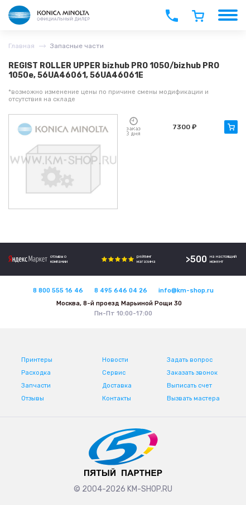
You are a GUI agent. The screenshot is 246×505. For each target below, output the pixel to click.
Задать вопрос (190, 360)
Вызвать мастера (193, 398)
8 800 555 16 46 (58, 290)
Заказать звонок (192, 372)
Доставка (117, 385)
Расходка (36, 372)
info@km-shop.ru (186, 290)
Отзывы (32, 398)
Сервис (114, 372)
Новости (115, 360)
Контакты (116, 398)
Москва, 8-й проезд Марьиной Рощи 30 (119, 303)
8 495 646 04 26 (120, 290)
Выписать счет (189, 385)
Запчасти (36, 385)
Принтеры (36, 360)
